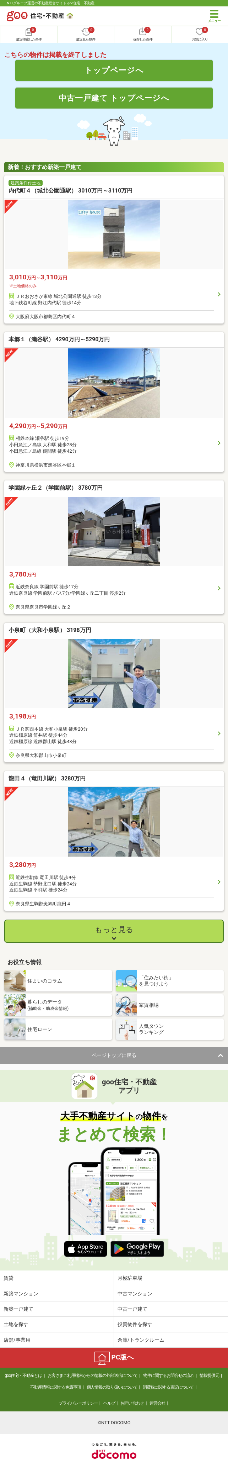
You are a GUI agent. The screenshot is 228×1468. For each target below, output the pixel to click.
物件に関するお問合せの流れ (168, 1375)
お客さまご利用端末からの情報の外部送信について (92, 1375)
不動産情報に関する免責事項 (55, 1387)
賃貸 (8, 1278)
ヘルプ (109, 1403)
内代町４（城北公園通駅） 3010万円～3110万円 (70, 190)
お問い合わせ (132, 1403)
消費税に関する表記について (168, 1387)
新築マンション (21, 1293)
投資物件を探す (135, 1324)
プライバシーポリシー (78, 1403)
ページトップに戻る (114, 1055)
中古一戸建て (132, 1309)
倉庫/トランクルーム (141, 1340)
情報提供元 (209, 1375)
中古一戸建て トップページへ (114, 97)
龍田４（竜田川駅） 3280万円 (47, 778)
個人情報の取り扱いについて (112, 1387)
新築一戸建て (18, 1309)
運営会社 (157, 1403)
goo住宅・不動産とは (23, 1375)
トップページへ (114, 70)
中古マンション (135, 1293)
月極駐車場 (130, 1278)
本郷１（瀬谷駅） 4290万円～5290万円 (59, 339)
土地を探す (16, 1324)
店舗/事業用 (17, 1340)
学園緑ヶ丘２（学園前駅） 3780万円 (56, 487)
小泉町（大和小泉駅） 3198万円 (50, 630)
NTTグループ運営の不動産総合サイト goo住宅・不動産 (50, 3)
